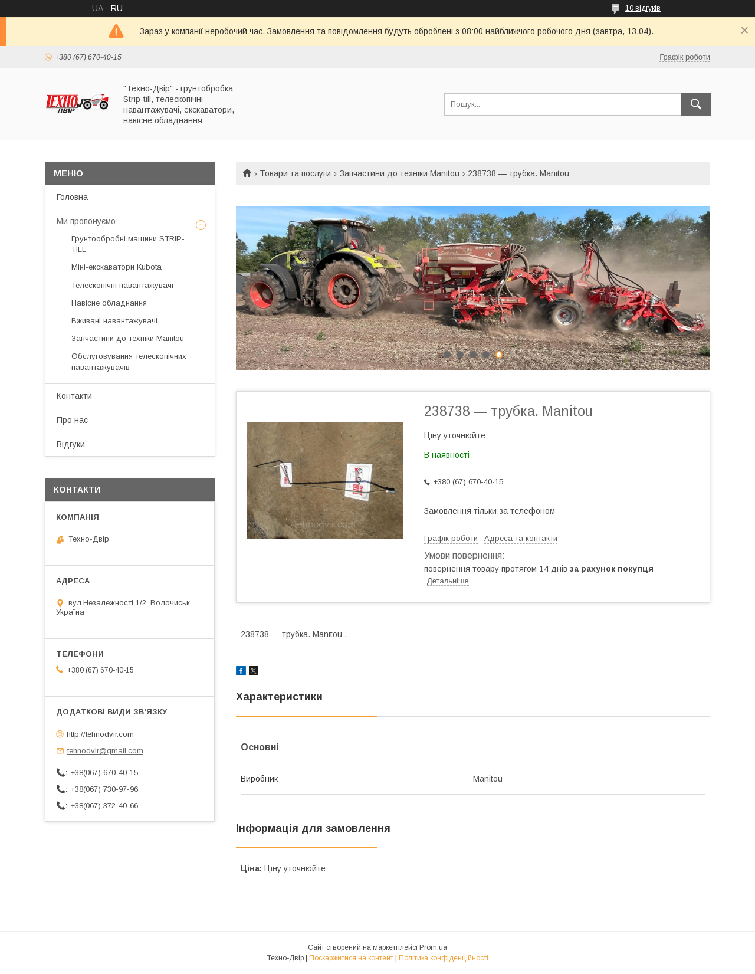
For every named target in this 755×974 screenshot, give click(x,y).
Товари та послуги (295, 173)
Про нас (72, 420)
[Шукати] (696, 104)
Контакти (74, 396)
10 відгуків (643, 8)
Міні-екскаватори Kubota (116, 267)
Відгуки (71, 444)
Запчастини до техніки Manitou (399, 173)
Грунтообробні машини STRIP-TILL (128, 244)
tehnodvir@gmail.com (105, 750)
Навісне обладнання (109, 303)
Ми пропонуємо (86, 221)
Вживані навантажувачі (114, 320)
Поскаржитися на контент (351, 958)
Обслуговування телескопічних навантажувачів (128, 361)
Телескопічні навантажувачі (122, 285)
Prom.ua (433, 947)
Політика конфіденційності (443, 958)
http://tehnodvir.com (100, 733)
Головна (72, 197)
